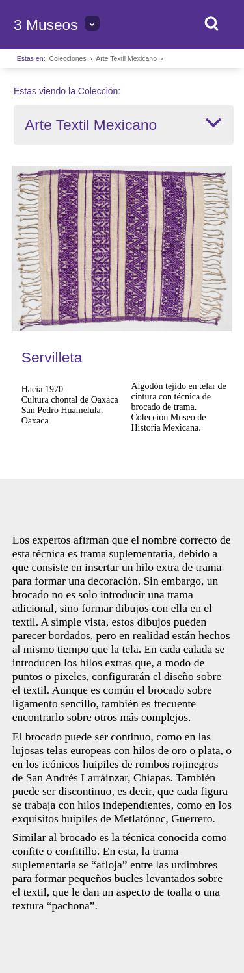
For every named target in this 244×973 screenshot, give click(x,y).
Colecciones (67, 58)
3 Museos (46, 24)
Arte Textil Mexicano (126, 58)
